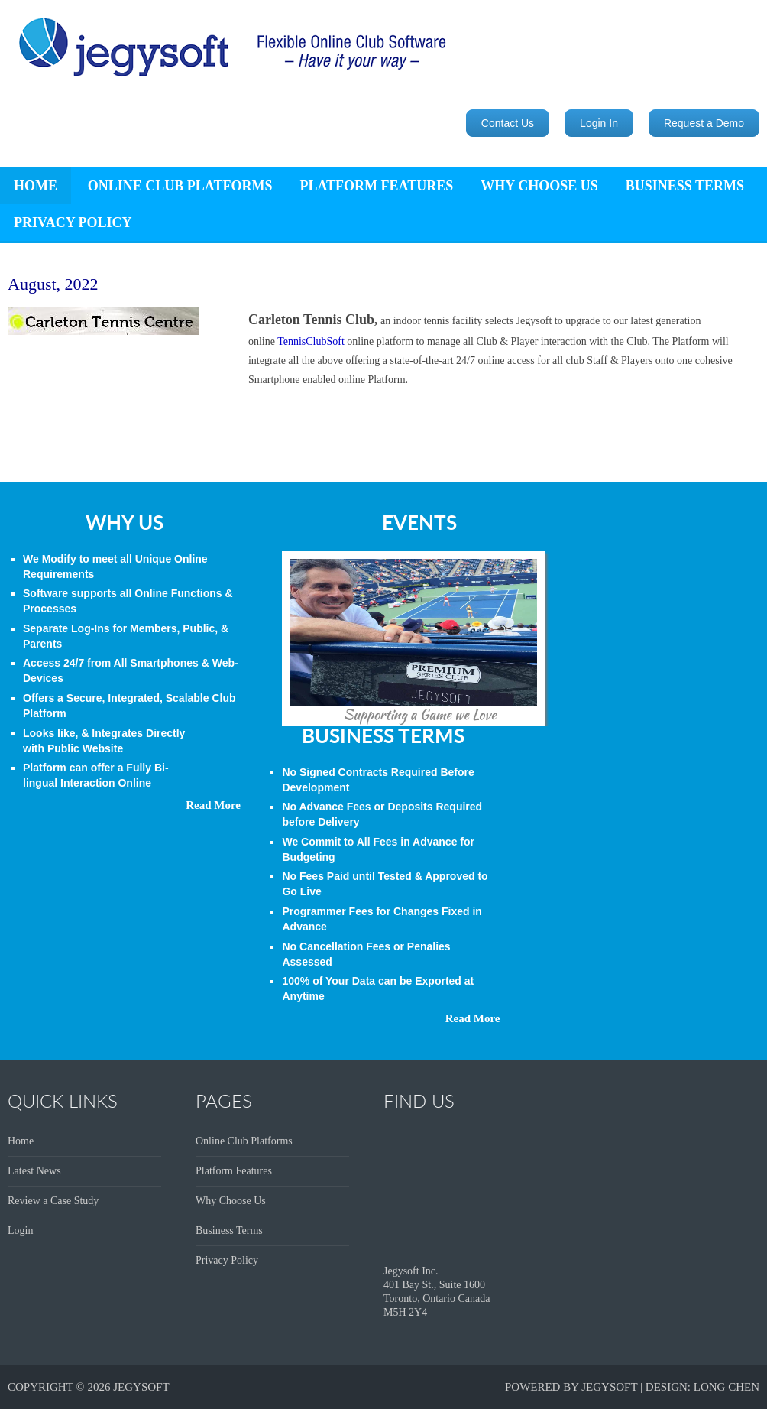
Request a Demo (704, 123)
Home (21, 1141)
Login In (599, 123)
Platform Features (376, 185)
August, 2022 (53, 284)
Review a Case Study (53, 1200)
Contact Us (507, 123)
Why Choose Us (539, 185)
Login (20, 1230)
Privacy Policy (73, 222)
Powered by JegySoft (571, 1387)
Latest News (34, 1171)
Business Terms (685, 185)
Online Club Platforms (180, 185)
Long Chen (726, 1387)
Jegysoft (141, 1387)
